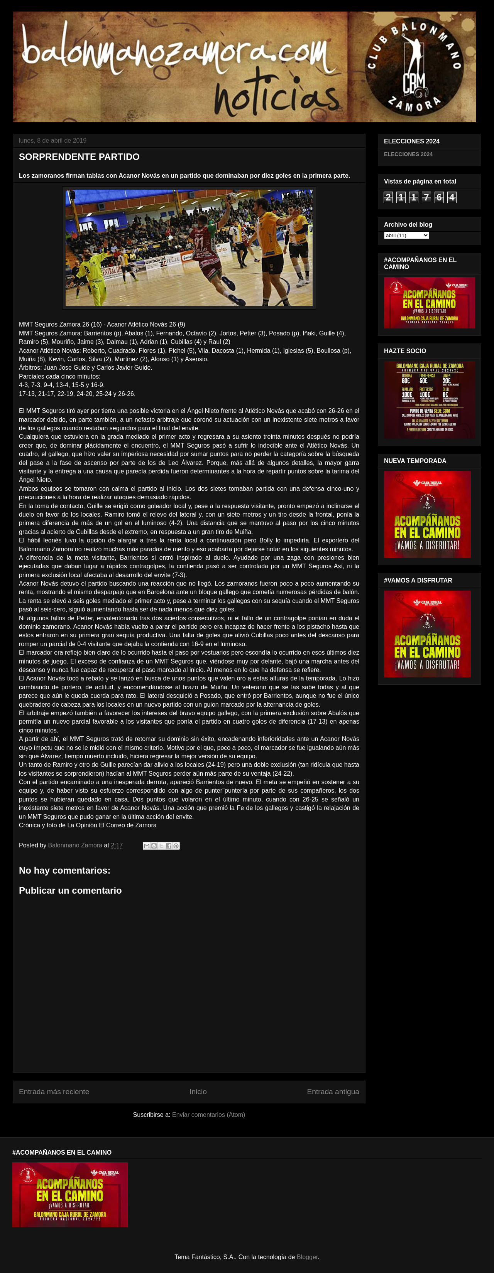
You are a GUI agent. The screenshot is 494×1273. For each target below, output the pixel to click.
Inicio (198, 1092)
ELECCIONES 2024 (408, 154)
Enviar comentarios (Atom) (208, 1114)
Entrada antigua (333, 1092)
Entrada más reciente (54, 1092)
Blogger (307, 1257)
